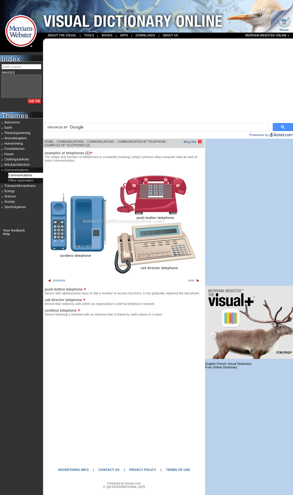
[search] (156, 127)
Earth (8, 127)
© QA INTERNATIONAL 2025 (124, 487)
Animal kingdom (15, 138)
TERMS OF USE (178, 469)
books (107, 35)
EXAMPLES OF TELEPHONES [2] (67, 145)
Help (6, 234)
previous (56, 280)
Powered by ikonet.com (124, 483)
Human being (13, 143)
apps (124, 35)
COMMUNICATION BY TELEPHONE (141, 141)
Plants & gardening (17, 133)
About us (170, 35)
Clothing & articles (16, 159)
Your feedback (14, 230)
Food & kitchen (14, 148)
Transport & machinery (19, 185)
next (194, 280)
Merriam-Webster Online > (267, 35)
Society (9, 201)
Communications (16, 170)
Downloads (145, 35)
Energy (9, 191)
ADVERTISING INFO (73, 469)
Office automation (20, 180)
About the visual (62, 35)
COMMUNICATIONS (70, 141)
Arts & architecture (17, 164)
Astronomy (12, 122)
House (9, 154)
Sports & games (15, 207)
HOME (49, 141)
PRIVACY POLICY (142, 469)
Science (10, 196)
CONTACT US (108, 469)
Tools (89, 35)
